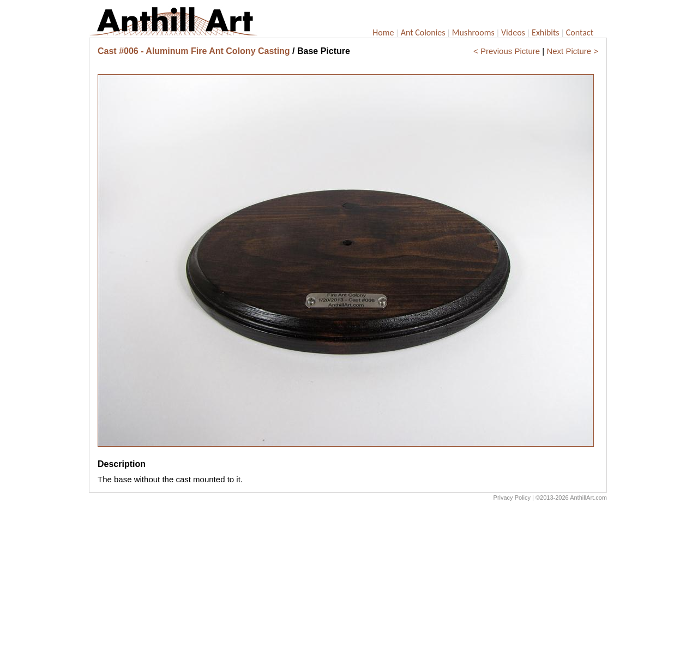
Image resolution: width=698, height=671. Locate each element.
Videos (513, 32)
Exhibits (545, 32)
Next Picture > (572, 51)
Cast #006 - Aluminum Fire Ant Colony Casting (194, 51)
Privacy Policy (512, 497)
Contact (579, 32)
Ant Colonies (423, 32)
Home (383, 32)
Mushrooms (473, 32)
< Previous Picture (506, 51)
